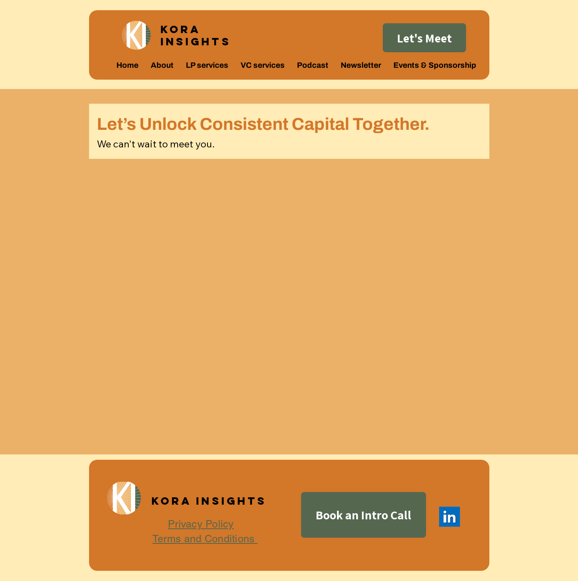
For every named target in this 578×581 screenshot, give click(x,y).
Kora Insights (196, 35)
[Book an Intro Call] (363, 515)
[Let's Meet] (424, 37)
